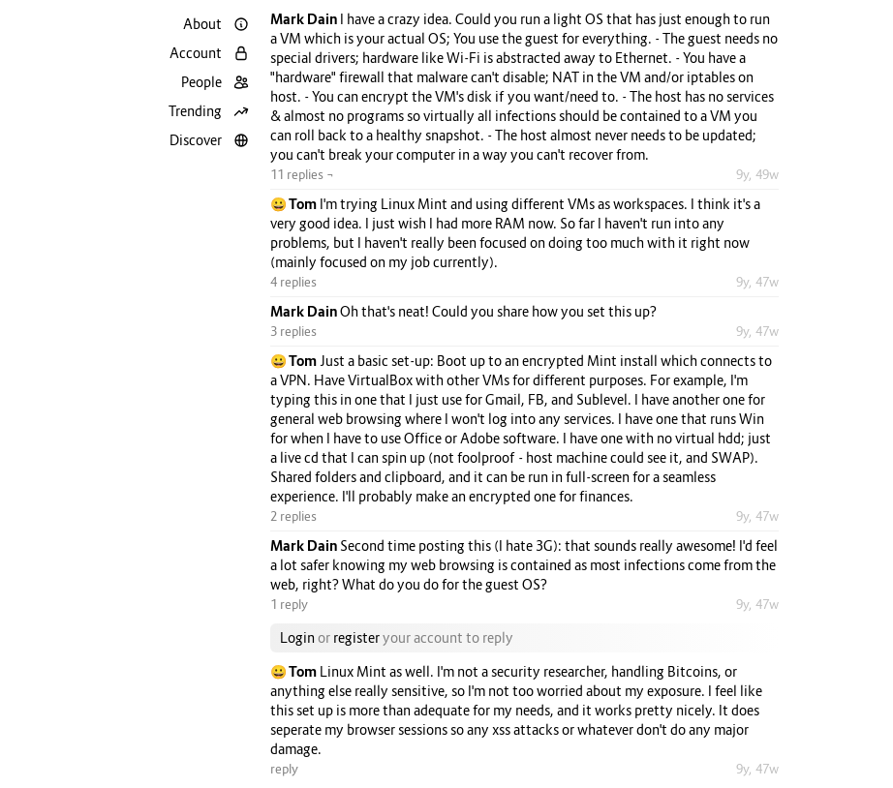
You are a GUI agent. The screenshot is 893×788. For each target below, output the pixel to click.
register (356, 637)
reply (284, 768)
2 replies (293, 516)
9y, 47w (757, 281)
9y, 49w (757, 174)
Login (297, 637)
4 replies (293, 281)
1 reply (289, 604)
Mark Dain (305, 19)
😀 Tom (295, 204)
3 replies (293, 331)
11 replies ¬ (302, 174)
